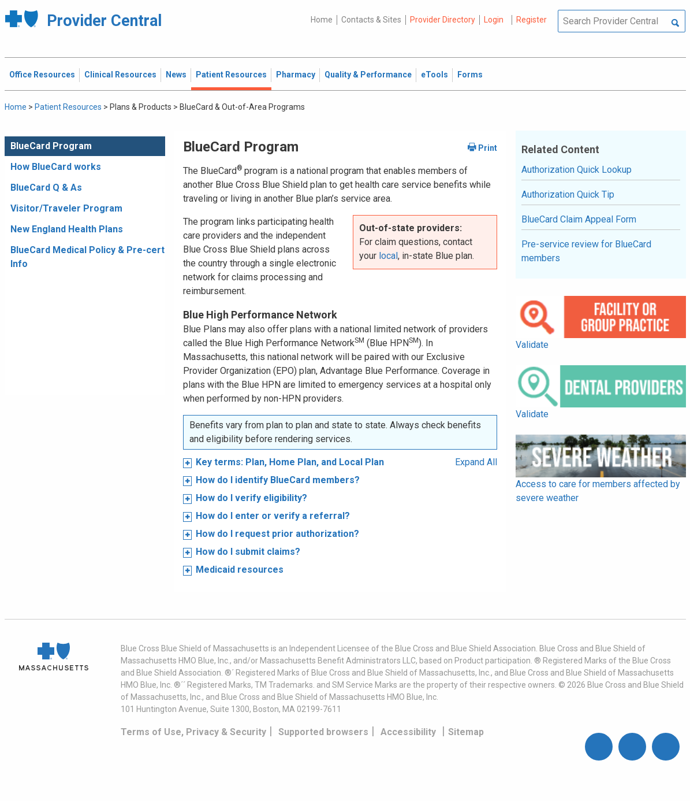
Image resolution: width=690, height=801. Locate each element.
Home (322, 19)
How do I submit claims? (248, 551)
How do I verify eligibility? (251, 497)
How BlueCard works (55, 166)
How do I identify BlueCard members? (278, 479)
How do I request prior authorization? (277, 533)
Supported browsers (323, 731)
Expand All (476, 462)
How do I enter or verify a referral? (273, 515)
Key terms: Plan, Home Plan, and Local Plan (290, 462)
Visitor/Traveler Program (66, 208)
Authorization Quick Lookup (576, 169)
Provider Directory (442, 19)
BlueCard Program (51, 145)
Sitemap (466, 731)
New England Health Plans (66, 229)
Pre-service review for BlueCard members (586, 251)
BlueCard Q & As (46, 187)
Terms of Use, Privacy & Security (193, 731)
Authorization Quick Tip (567, 194)
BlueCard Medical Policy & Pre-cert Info (87, 256)
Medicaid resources (240, 569)
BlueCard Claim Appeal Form (578, 219)
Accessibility (408, 731)
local (388, 255)
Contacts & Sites (371, 19)
